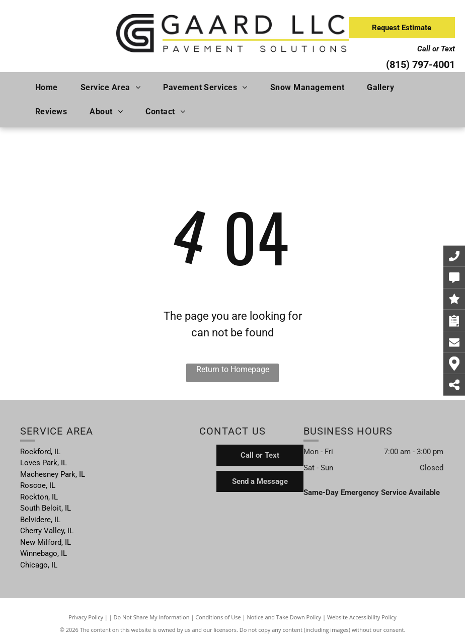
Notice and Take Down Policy (284, 617)
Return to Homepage (232, 369)
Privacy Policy (85, 617)
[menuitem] (50, 88)
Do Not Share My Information (152, 617)
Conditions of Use (218, 617)
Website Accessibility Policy (362, 617)
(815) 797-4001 (420, 64)
